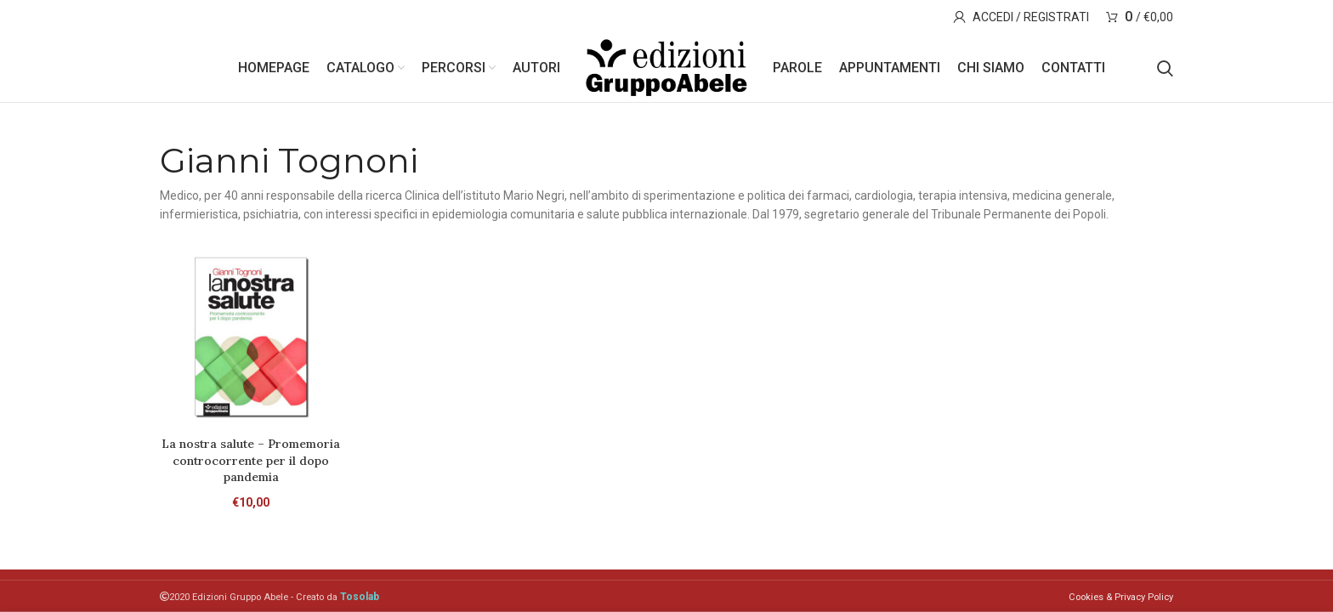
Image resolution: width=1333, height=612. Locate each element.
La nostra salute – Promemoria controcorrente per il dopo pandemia (251, 460)
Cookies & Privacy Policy (1121, 597)
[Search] (1165, 68)
